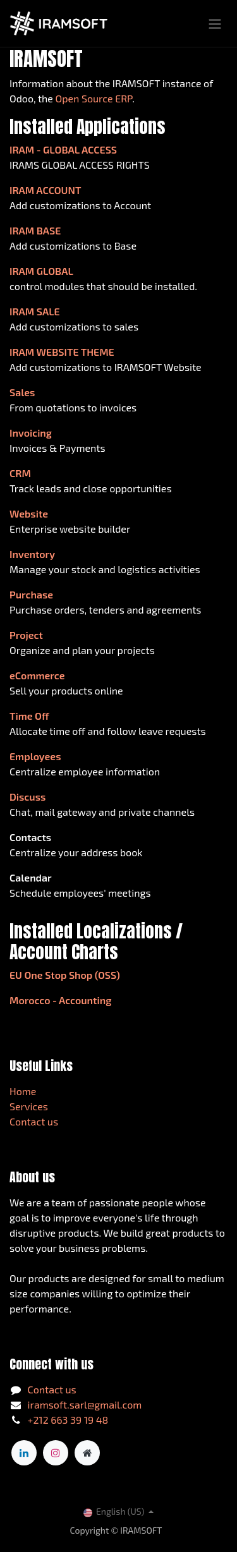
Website (28, 513)
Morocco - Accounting (60, 1000)
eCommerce (37, 675)
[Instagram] (55, 1452)
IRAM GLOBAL (41, 271)
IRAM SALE (34, 311)
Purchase (31, 594)
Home (22, 1091)
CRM (20, 473)
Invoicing (30, 433)
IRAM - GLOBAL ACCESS (63, 149)
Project (26, 635)
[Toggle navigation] (215, 23)
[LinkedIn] (24, 1452)
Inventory (32, 554)
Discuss (27, 797)
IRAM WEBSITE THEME (61, 352)
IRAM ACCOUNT (45, 190)
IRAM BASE (35, 230)
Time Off (29, 716)
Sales (22, 392)
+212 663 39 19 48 (68, 1420)
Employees (35, 756)
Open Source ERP (94, 98)
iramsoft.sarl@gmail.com (85, 1404)
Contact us (33, 1121)
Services (28, 1106)
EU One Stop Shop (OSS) (64, 975)
